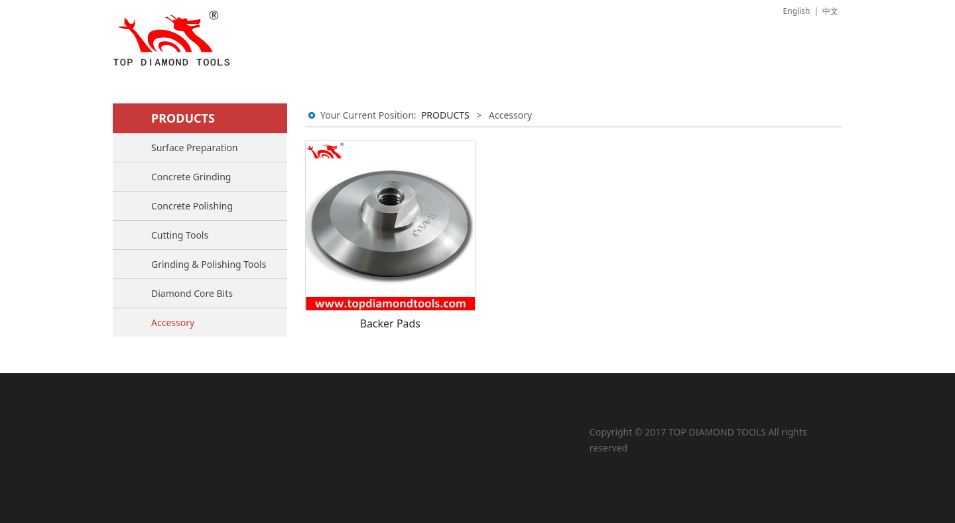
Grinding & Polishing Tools (208, 264)
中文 (830, 11)
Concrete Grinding (191, 176)
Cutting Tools (179, 235)
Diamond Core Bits (192, 293)
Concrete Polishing (192, 206)
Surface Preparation (194, 147)
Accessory (172, 322)
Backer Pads (389, 323)
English (796, 11)
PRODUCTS (445, 115)
